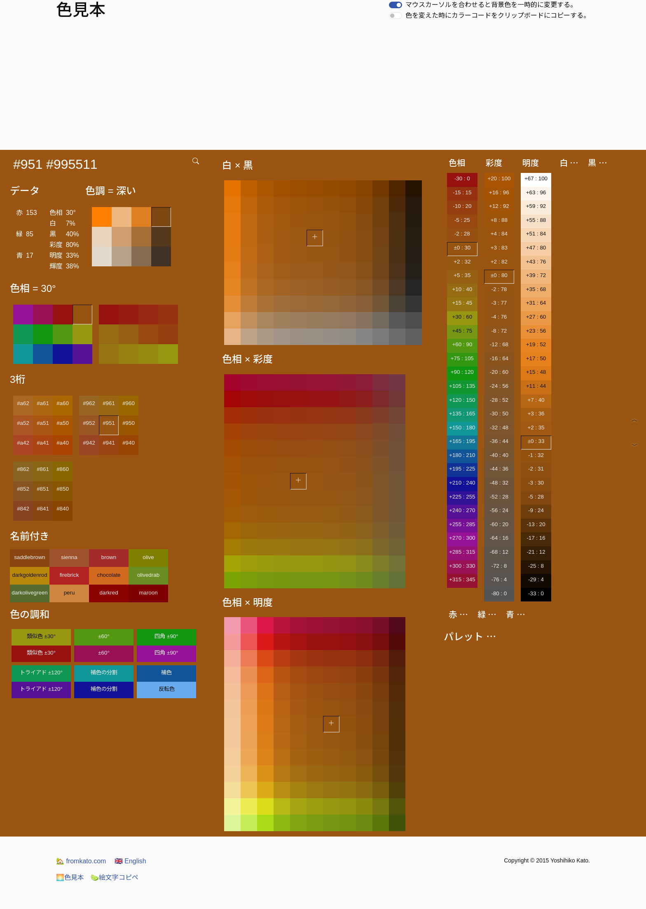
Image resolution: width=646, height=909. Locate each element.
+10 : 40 (462, 289)
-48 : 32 (499, 483)
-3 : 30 (536, 483)
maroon (148, 593)
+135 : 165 (462, 413)
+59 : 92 (536, 206)
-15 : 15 (462, 192)
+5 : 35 (462, 275)
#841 (43, 509)
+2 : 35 (535, 427)
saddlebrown (29, 557)
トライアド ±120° (41, 672)
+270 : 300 (462, 538)
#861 (43, 469)
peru (69, 593)
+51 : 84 (536, 234)
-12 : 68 (499, 344)
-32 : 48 (499, 427)
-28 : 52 (499, 400)
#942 (89, 443)
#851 (43, 489)
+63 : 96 (536, 192)
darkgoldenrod (29, 575)
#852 (23, 489)
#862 (23, 469)
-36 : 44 (499, 441)
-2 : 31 (536, 469)
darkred (108, 593)
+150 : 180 (462, 427)
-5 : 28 (536, 497)
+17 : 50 (536, 358)
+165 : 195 (462, 441)
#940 (128, 443)
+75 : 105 (462, 358)
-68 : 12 (499, 552)
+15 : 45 (462, 303)
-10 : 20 (462, 206)
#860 (62, 469)
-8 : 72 (499, 331)
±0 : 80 (499, 275)
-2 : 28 (462, 234)
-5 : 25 (462, 220)
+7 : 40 (535, 400)
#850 (62, 489)
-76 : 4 (499, 579)
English (130, 861)
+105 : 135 (462, 386)
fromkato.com (81, 861)
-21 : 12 (536, 552)
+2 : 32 (462, 262)
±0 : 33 (536, 441)
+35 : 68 (536, 289)
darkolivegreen (29, 593)
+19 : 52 (536, 344)
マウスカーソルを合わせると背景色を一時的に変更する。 (491, 4)
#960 (128, 403)
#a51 (43, 423)
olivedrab (148, 575)
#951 (109, 423)
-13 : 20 (536, 524)
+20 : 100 (498, 178)
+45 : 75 (462, 331)
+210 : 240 (462, 483)
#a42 (23, 443)
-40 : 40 (499, 455)
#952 (89, 423)
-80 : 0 (499, 593)
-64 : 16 (499, 538)
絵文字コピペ (114, 877)
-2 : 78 (499, 289)
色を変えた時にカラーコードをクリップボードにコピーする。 (497, 15)
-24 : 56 (499, 386)
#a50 (62, 423)
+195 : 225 (462, 469)
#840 (62, 509)
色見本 (70, 877)
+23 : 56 (536, 331)
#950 (128, 423)
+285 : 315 (462, 552)
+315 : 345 (462, 579)
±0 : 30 (462, 248)
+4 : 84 (499, 234)
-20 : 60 (499, 372)
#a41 (43, 443)
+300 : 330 (462, 566)
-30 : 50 (499, 413)
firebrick (69, 575)
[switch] (395, 5)
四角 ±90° (166, 636)
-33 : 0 (536, 593)
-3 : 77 (499, 303)
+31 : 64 (536, 303)
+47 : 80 (536, 248)
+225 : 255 (462, 497)
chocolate (108, 575)
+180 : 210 (462, 455)
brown (108, 557)
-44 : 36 (499, 469)
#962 (89, 403)
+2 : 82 (499, 262)
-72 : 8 (499, 566)
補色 (166, 672)
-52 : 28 (499, 497)
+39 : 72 (536, 275)
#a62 (23, 403)
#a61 (43, 403)
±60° (103, 636)
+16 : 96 (499, 192)
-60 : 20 (499, 524)
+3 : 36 (535, 413)
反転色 (167, 689)
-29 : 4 (536, 579)
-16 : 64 (499, 358)
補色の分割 (104, 672)
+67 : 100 (536, 178)
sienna (69, 557)
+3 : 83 (499, 248)
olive (148, 557)
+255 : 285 (462, 524)
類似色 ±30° (41, 636)
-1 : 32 (536, 455)
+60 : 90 (462, 344)
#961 (109, 403)
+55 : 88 (536, 220)
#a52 (23, 423)
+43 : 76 (536, 262)
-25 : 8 (536, 566)
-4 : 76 (499, 317)
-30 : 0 (462, 178)
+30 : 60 (462, 317)
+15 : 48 (536, 372)
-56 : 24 (499, 510)
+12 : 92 (499, 206)
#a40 (62, 443)
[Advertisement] (323, 88)
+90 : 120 (462, 372)
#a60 (62, 403)
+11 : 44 (536, 386)
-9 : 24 (536, 510)
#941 (109, 443)
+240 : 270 (462, 510)
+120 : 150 (462, 400)
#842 (23, 509)
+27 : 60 (536, 317)
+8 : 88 (499, 220)
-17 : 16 (536, 538)
